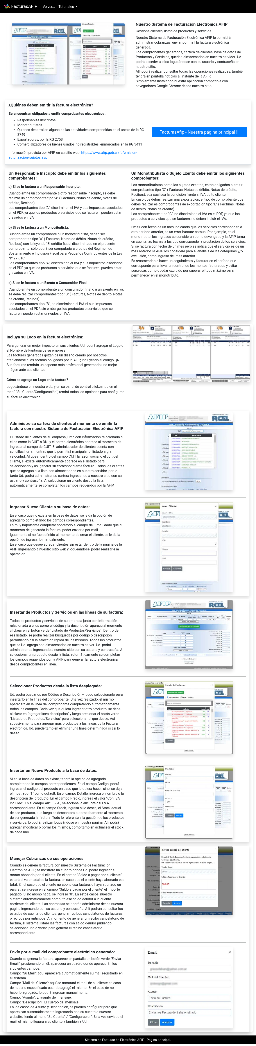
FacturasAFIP (20, 7)
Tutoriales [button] (66, 7)
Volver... (49, 7)
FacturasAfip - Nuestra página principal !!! (199, 132)
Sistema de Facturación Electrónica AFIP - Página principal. (128, 1040)
